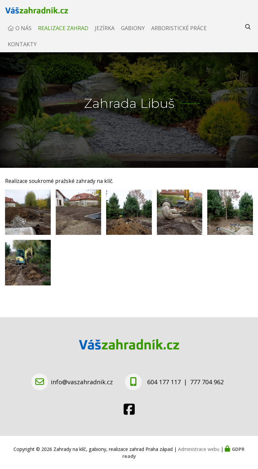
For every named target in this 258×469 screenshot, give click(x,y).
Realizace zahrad (63, 35)
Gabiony (133, 35)
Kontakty (22, 51)
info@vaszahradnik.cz (82, 382)
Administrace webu (198, 449)
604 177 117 (164, 382)
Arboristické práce (179, 35)
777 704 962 (207, 382)
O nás (23, 35)
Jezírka (105, 35)
